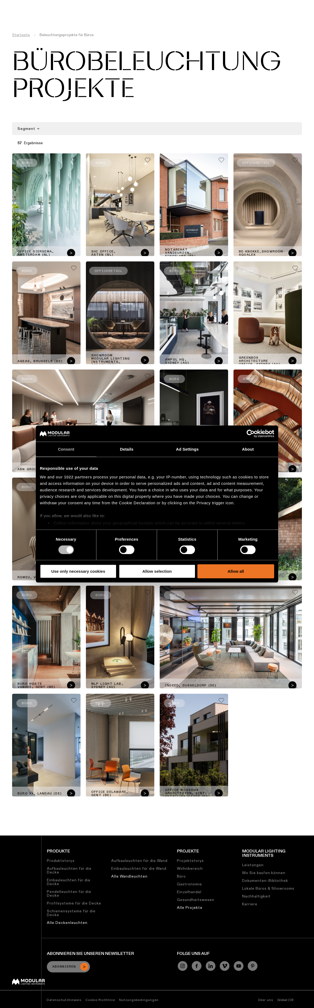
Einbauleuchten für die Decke (68, 882)
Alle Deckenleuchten (67, 922)
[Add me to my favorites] (73, 160)
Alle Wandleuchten (129, 876)
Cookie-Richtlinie (100, 1000)
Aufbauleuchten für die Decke (69, 870)
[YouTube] (238, 966)
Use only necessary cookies (78, 571)
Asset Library (145, 4)
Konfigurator (114, 4)
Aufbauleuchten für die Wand (139, 860)
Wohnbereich (190, 868)
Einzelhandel (189, 891)
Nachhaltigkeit (177, 4)
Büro (181, 876)
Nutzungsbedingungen (139, 1000)
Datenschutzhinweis (64, 1000)
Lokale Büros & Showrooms (268, 888)
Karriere (204, 4)
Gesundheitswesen (195, 899)
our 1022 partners (74, 476)
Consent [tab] (66, 449)
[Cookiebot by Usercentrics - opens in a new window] (250, 434)
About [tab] (248, 449)
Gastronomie (189, 884)
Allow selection (157, 571)
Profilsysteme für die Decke (74, 903)
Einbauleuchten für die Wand (138, 868)
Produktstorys (61, 860)
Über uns (226, 4)
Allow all (236, 571)
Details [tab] (127, 449)
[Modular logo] (28, 983)
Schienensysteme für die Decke (71, 913)
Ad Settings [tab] (187, 449)
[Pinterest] (252, 966)
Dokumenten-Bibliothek (265, 880)
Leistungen (253, 864)
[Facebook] (196, 966)
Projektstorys (190, 860)
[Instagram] (182, 966)
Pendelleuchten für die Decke (69, 893)
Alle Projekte (190, 907)
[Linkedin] (210, 966)
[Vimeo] (224, 966)
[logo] (15, 14)
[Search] (284, 14)
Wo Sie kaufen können (263, 872)
